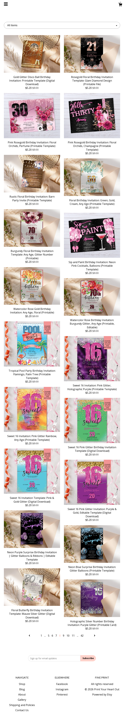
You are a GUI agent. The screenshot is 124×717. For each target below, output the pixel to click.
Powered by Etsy (102, 694)
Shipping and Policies (22, 705)
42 (82, 635)
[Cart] (120, 4)
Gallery (22, 699)
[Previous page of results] (30, 635)
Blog (22, 689)
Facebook (62, 684)
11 (73, 635)
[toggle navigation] (6, 4)
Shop (22, 684)
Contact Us (22, 710)
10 (68, 635)
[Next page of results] (94, 635)
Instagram (62, 689)
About (22, 694)
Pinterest (62, 694)
